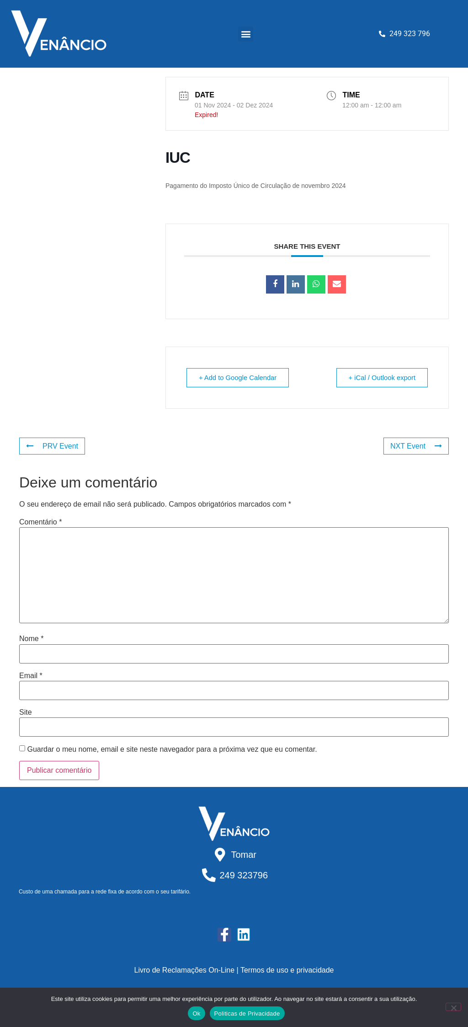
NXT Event (416, 446)
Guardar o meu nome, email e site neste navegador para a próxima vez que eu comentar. (172, 749)
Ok (196, 1013)
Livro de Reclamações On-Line (184, 970)
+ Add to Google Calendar (239, 377)
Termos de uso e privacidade (287, 970)
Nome (31, 638)
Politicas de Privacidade (247, 1013)
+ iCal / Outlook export (380, 377)
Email (31, 675)
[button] (245, 34)
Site (25, 712)
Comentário (40, 522)
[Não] (453, 1007)
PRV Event (52, 446)
